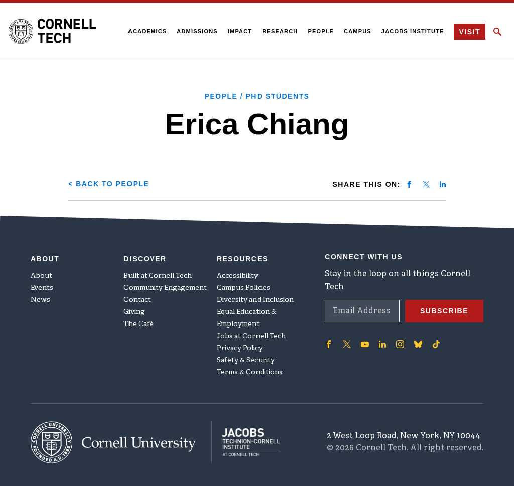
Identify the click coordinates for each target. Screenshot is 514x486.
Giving (134, 312)
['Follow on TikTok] (436, 344)
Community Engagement (165, 288)
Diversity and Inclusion (255, 300)
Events (42, 288)
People (321, 31)
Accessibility (237, 276)
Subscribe (444, 311)
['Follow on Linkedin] (382, 344)
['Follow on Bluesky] (418, 344)
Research (280, 31)
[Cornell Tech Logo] (52, 31)
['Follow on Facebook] (329, 344)
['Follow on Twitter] (347, 344)
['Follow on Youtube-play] (365, 344)
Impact (240, 31)
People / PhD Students (257, 96)
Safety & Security (246, 360)
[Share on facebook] (409, 184)
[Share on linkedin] (443, 184)
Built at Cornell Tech (157, 276)
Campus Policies (243, 288)
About (41, 276)
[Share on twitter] (426, 184)
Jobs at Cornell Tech (251, 336)
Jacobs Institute (412, 31)
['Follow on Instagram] (400, 344)
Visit (469, 32)
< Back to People (108, 184)
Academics (147, 31)
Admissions (197, 31)
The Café (138, 324)
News (40, 300)
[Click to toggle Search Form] (497, 32)
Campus (357, 31)
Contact (137, 300)
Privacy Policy (240, 348)
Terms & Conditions (250, 372)
